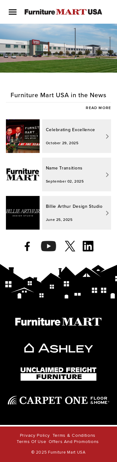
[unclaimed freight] (58, 374)
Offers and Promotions (74, 442)
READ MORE (98, 108)
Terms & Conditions (74, 435)
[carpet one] (59, 400)
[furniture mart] (58, 322)
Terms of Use (31, 442)
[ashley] (58, 348)
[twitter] (70, 246)
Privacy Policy (35, 435)
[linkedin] (88, 246)
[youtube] (48, 246)
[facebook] (27, 246)
